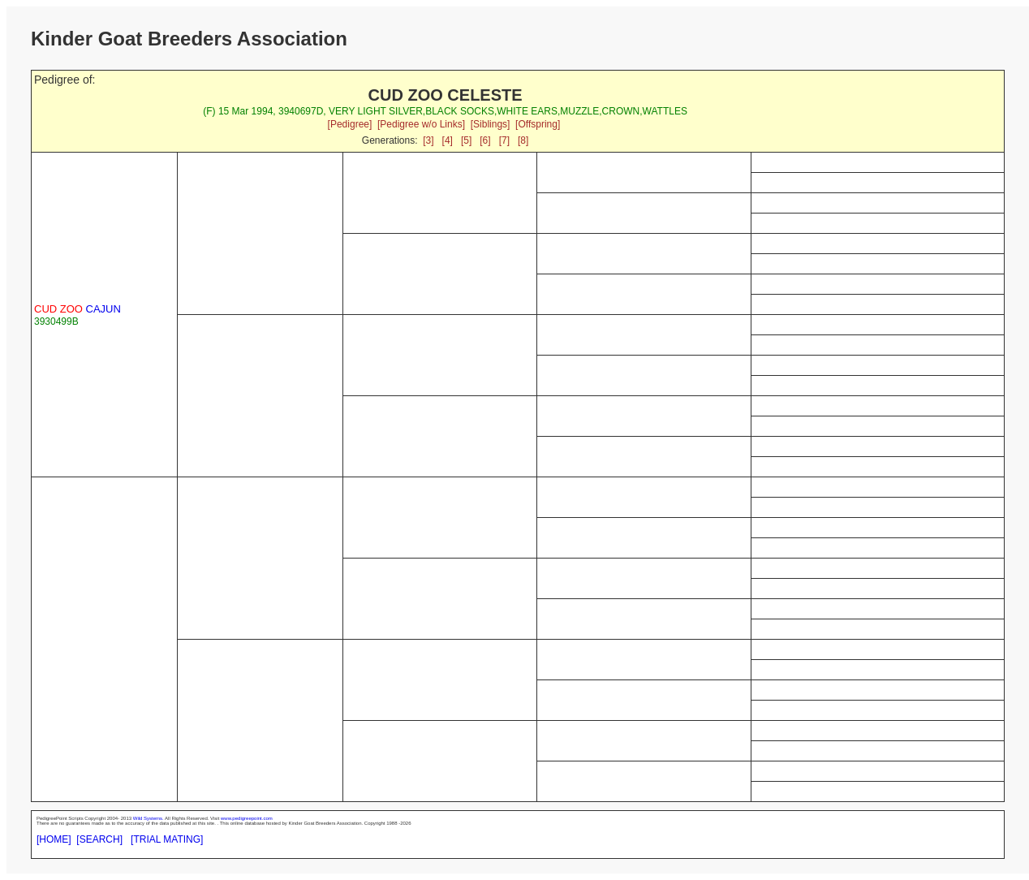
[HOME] (54, 839)
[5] (466, 140)
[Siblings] (490, 124)
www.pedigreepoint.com (247, 818)
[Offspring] (537, 124)
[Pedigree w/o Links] (421, 124)
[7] (504, 140)
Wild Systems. (148, 818)
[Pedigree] (350, 124)
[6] (485, 140)
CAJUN (77, 309)
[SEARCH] (99, 839)
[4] (447, 140)
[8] (523, 140)
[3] (428, 140)
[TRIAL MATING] (167, 839)
